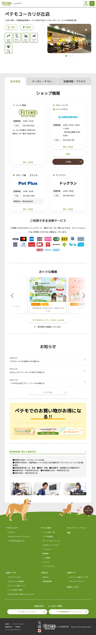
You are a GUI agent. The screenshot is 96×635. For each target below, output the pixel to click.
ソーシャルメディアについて (13, 630)
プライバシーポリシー (19, 624)
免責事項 (17, 627)
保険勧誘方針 (8, 627)
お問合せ (7, 624)
